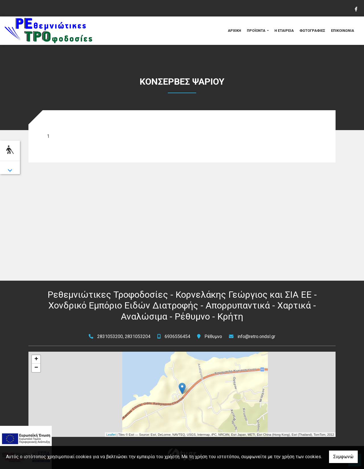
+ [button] (36, 359)
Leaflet (111, 434)
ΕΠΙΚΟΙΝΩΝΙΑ (342, 30)
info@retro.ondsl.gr (256, 336)
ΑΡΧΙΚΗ (234, 30)
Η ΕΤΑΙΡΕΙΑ (284, 30)
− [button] (36, 368)
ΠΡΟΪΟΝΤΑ (256, 30)
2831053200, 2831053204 (123, 336)
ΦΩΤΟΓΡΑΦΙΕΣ (312, 30)
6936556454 (177, 336)
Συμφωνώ (343, 456)
